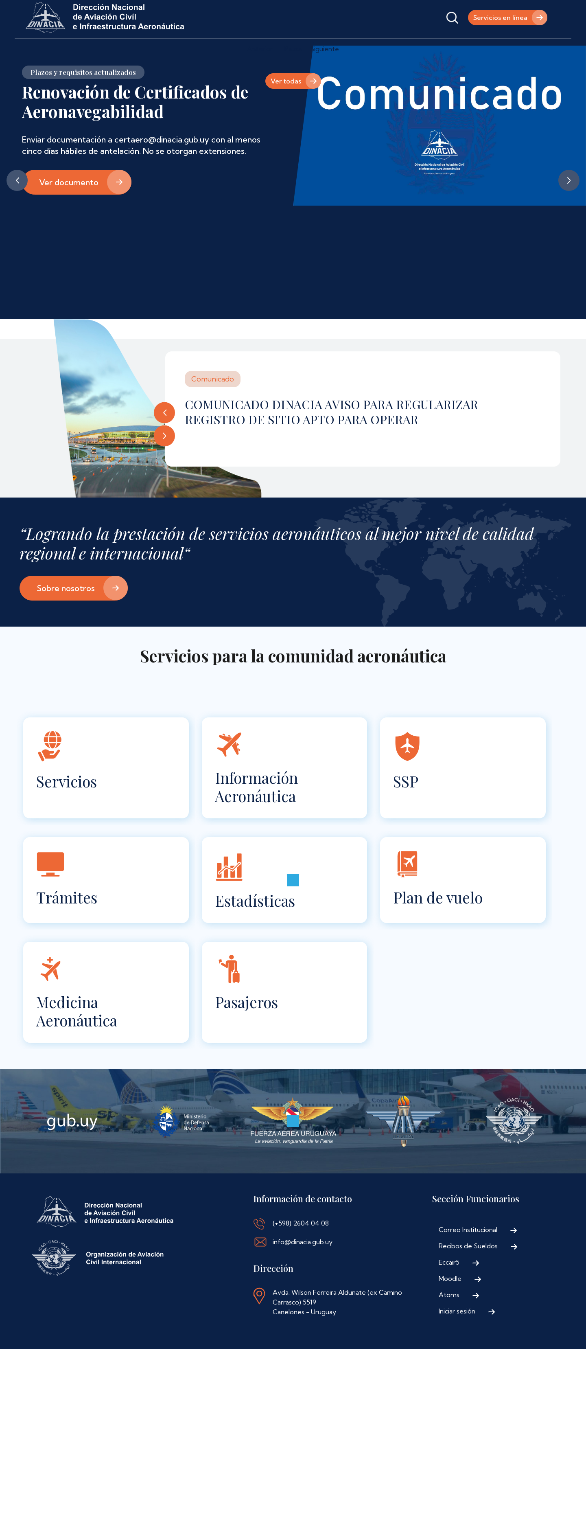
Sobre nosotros (66, 612)
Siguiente (568, 204)
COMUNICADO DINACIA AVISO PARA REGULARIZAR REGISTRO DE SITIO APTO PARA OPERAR (331, 436)
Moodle (450, 1302)
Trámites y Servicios (145, 50)
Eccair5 (449, 1286)
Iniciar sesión (457, 1335)
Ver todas (286, 105)
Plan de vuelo (438, 921)
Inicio (36, 50)
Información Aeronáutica (256, 810)
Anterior (17, 204)
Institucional (79, 50)
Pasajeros (246, 1025)
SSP (405, 805)
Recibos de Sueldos (468, 1269)
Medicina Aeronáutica (76, 1034)
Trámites (66, 921)
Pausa (293, 72)
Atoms (449, 1318)
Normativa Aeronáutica (225, 50)
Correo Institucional (468, 1253)
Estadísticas (255, 924)
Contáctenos (295, 50)
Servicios (66, 805)
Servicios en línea (500, 17)
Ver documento (68, 206)
